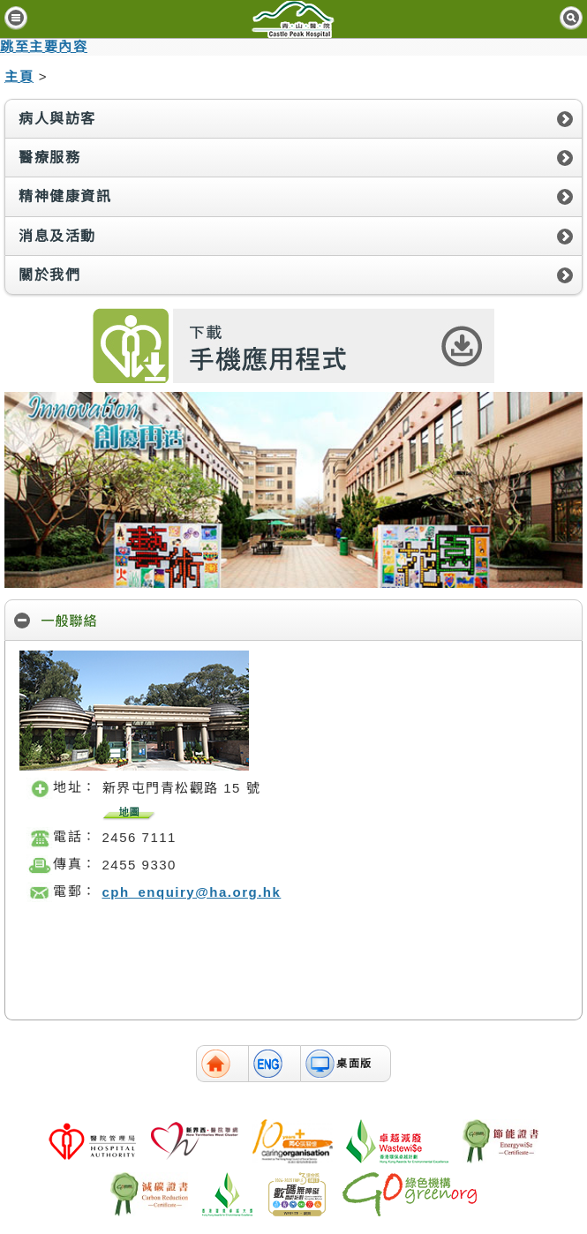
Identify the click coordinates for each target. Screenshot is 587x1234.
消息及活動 (57, 236)
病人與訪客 (57, 118)
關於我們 (49, 274)
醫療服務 (49, 157)
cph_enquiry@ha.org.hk (192, 891)
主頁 (19, 76)
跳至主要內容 (43, 46)
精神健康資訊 (65, 196)
